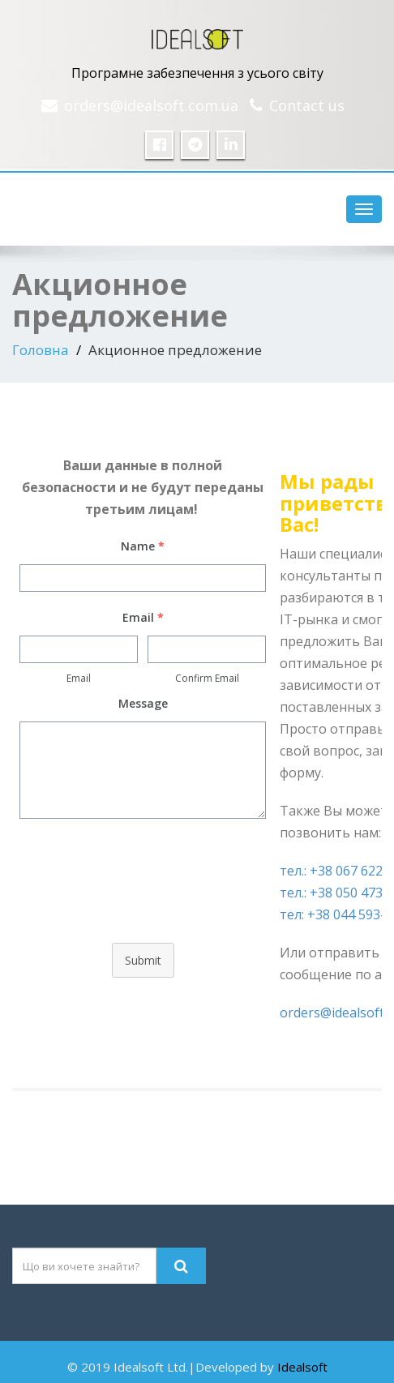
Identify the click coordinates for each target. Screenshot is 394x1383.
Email (78, 678)
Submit (143, 960)
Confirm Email (207, 678)
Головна (40, 349)
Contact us (307, 105)
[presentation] (142, 891)
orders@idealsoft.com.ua (151, 105)
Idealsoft (302, 1367)
